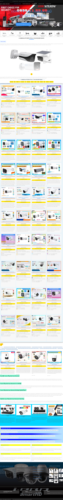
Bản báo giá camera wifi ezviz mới (27, 430)
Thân (44, 81)
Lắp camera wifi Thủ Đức (30, 1)
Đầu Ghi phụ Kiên (41, 3)
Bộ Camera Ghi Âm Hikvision (35, 441)
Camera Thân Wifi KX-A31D (23, 150)
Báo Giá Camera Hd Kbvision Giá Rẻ (39, 414)
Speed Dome (51, 81)
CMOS (38, 81)
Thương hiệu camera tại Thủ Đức (37, 478)
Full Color (32, 81)
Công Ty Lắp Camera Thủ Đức (23, 1)
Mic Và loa (11, 81)
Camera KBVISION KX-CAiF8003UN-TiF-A (54, 96)
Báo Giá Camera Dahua (36, 430)
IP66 (14, 81)
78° (25, 81)
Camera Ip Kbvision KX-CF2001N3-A (54, 197)
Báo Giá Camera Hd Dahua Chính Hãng (7, 415)
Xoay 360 (41, 81)
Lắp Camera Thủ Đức (15, 1)
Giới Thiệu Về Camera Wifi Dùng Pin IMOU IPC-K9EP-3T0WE (48, 348)
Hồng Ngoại (28, 81)
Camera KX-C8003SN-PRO (23, 175)
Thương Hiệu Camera (17, 3)
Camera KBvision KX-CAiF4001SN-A (23, 270)
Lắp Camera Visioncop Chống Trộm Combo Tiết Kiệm (47, 441)
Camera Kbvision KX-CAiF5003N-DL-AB (8, 197)
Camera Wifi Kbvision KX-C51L (54, 150)
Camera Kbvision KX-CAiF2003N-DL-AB (54, 244)
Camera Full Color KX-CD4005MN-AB (8, 150)
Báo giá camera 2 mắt (55, 430)
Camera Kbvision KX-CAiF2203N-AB (23, 221)
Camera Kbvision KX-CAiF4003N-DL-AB (23, 244)
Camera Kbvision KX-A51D (38, 150)
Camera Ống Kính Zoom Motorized (5, 83)
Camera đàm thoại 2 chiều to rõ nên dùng (45, 430)
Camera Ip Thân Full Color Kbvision (31, 38)
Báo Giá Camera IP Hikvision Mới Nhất (6, 430)
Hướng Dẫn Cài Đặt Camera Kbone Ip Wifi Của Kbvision (9, 348)
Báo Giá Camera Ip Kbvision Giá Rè (55, 416)
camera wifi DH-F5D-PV (23, 362)
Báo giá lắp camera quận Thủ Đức (37, 471)
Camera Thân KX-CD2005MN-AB (54, 123)
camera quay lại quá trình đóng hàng (17, 430)
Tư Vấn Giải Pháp (48, 3)
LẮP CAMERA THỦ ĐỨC (5, 3)
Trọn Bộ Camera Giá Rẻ (26, 3)
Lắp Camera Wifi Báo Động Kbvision (6, 437)
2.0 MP (35, 81)
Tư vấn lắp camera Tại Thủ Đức (37, 476)
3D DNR (17, 81)
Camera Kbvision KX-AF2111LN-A (38, 221)
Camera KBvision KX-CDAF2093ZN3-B (39, 123)
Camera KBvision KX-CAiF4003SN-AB (39, 244)
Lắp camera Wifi (34, 3)
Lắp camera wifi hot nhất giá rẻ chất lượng (25, 441)
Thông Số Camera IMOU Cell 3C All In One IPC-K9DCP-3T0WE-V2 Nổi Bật (28, 348)
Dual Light (22, 81)
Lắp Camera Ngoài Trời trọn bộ (5, 441)
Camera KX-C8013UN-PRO (8, 175)
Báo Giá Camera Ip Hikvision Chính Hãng (12, 349)
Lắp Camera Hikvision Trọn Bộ (14, 441)
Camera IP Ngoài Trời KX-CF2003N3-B (8, 221)
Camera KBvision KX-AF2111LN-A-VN (54, 221)
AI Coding (47, 81)
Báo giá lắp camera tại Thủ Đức (23, 24)
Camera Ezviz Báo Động (14, 437)
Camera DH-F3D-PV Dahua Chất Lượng (39, 362)
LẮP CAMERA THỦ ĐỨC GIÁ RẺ (6, 466)
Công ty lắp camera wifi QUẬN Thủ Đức (38, 469)
